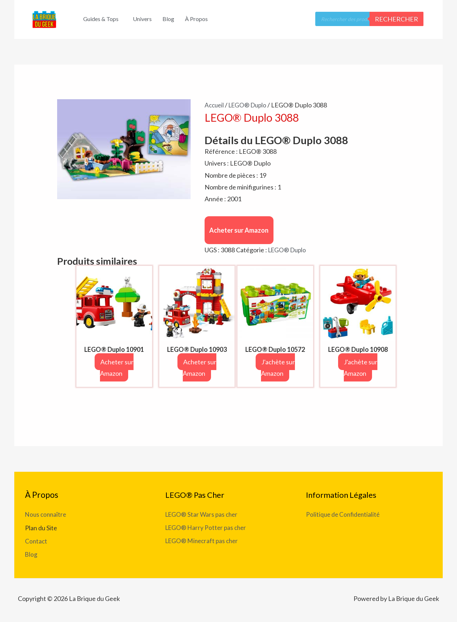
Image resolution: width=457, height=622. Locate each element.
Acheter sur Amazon (238, 230)
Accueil (215, 105)
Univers (142, 18)
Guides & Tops (101, 18)
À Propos (196, 18)
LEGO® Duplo (250, 105)
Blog (168, 18)
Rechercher (396, 19)
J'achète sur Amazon (282, 368)
